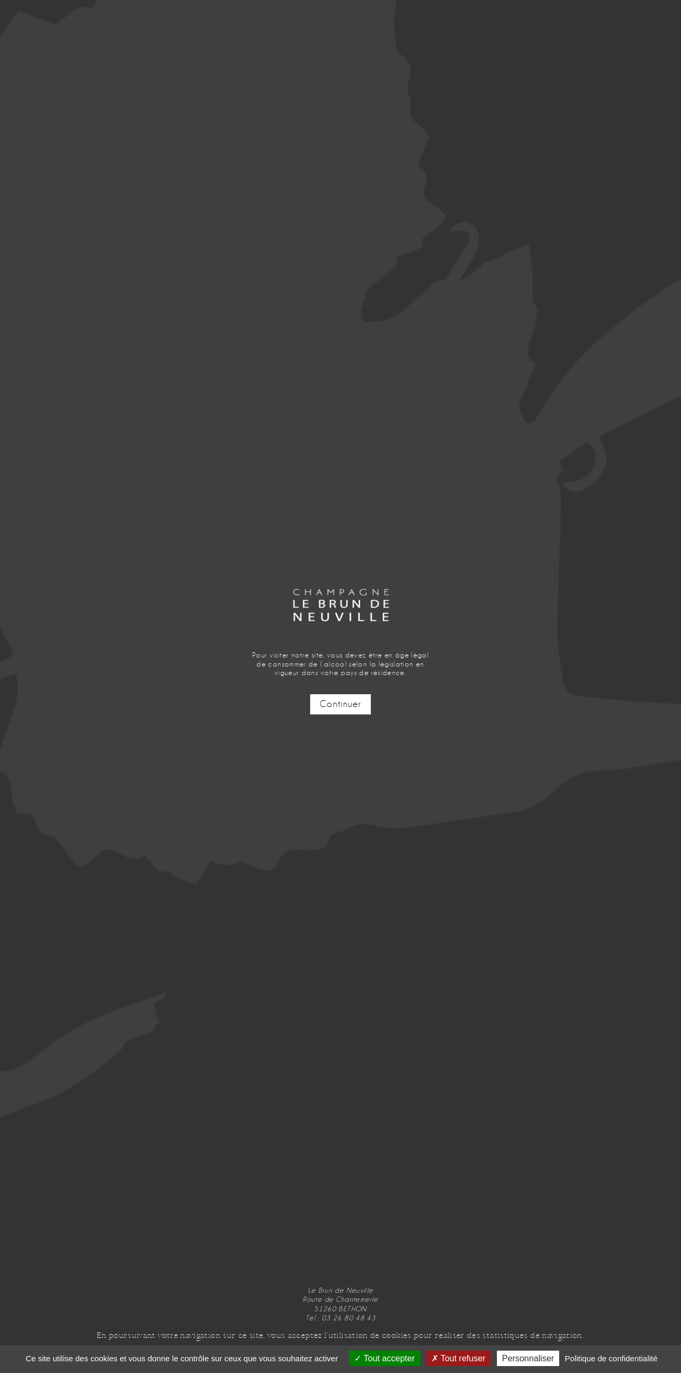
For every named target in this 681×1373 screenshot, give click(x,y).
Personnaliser (528, 1358)
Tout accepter (384, 1358)
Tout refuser (458, 1358)
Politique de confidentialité (611, 1358)
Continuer (340, 704)
